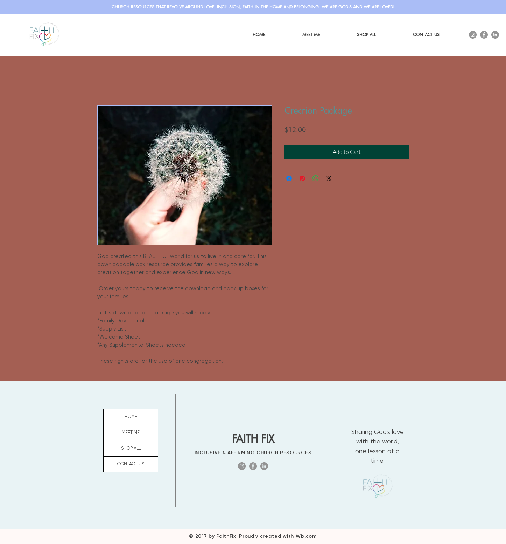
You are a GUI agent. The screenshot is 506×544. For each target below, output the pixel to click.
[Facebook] (484, 35)
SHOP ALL (131, 448)
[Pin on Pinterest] (302, 178)
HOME (131, 417)
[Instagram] (473, 35)
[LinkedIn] (495, 35)
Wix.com (306, 536)
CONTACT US (130, 464)
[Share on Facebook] (289, 178)
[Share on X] (329, 178)
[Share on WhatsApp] (315, 178)
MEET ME (131, 432)
